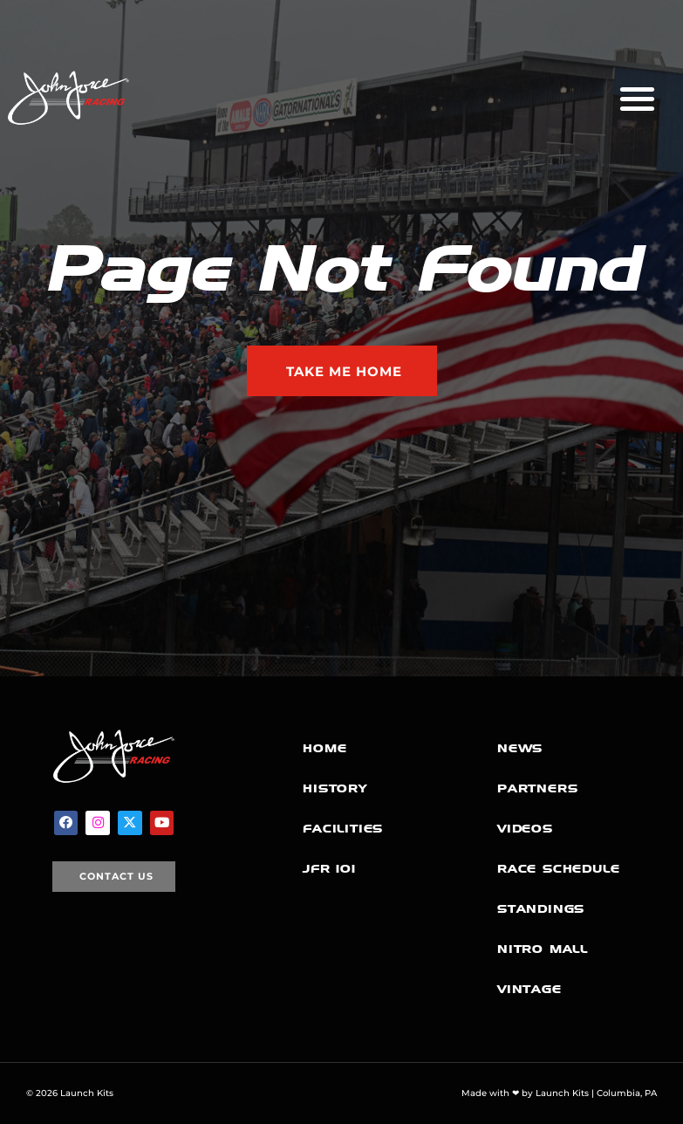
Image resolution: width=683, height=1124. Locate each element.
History (335, 788)
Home (324, 748)
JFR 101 (329, 868)
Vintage (529, 989)
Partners (537, 788)
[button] (637, 98)
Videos (525, 828)
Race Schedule (558, 868)
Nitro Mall (542, 949)
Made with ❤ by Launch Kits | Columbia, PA (559, 1093)
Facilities (343, 828)
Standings (540, 908)
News (520, 748)
